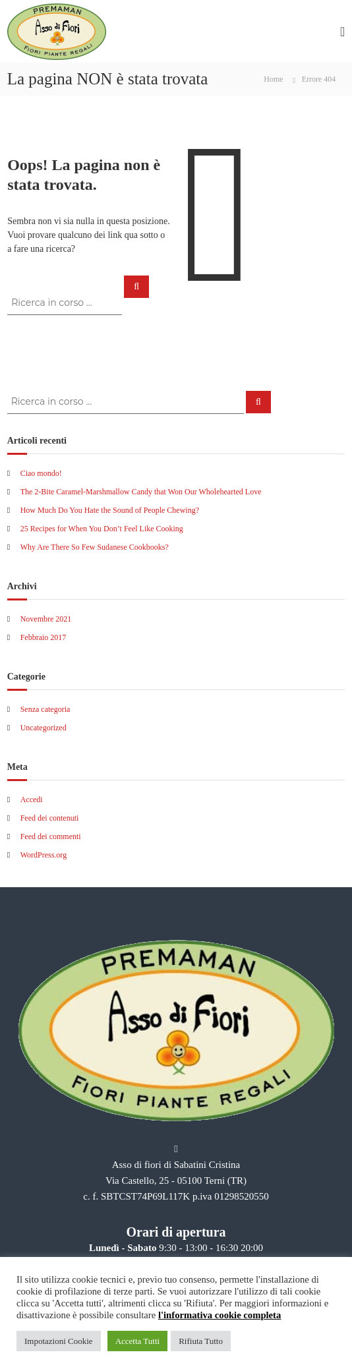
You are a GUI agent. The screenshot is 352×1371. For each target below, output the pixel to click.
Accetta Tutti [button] (137, 1341)
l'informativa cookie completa (219, 1315)
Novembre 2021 (46, 619)
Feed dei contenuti (49, 818)
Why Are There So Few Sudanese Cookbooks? (94, 547)
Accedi (31, 799)
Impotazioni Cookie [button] (58, 1341)
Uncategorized (43, 727)
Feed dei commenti (50, 836)
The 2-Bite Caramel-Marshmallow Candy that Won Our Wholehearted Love (141, 491)
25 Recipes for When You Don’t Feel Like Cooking (101, 528)
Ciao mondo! (41, 473)
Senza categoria (45, 709)
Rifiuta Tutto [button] (201, 1341)
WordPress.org (43, 855)
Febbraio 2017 (43, 637)
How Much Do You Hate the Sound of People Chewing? (109, 510)
